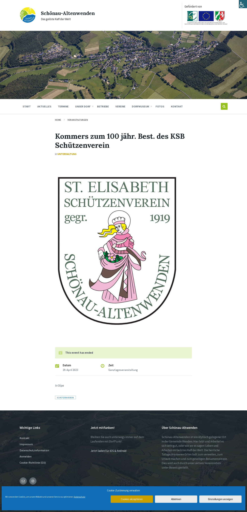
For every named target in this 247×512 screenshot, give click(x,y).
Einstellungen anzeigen (220, 499)
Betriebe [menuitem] (103, 106)
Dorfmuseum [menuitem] (140, 106)
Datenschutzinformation (34, 450)
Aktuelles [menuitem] (44, 106)
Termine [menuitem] (63, 106)
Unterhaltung (67, 154)
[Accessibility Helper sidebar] (243, 4)
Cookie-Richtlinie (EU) (33, 462)
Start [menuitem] (27, 106)
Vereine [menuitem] (120, 106)
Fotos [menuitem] (160, 106)
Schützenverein (65, 397)
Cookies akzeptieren (132, 499)
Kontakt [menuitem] (177, 106)
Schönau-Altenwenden (69, 13)
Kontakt (24, 438)
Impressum (26, 444)
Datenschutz (79, 496)
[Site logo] (28, 22)
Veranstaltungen (78, 119)
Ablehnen (176, 499)
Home (58, 119)
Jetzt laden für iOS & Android (108, 451)
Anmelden (26, 456)
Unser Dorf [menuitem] (83, 106)
